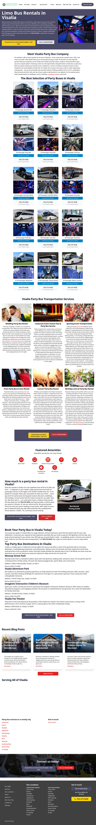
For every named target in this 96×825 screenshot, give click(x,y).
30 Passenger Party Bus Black (23, 195)
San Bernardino (6, 744)
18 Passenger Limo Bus (72, 110)
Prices (52, 4)
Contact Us (76, 4)
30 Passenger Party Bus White (48, 195)
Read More (7, 666)
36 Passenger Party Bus (23, 238)
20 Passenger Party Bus (23, 152)
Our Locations (9, 792)
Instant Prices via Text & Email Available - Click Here (38, 768)
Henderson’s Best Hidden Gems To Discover (77, 645)
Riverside (4, 741)
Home (20, 4)
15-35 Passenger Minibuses (23, 280)
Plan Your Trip (67, 4)
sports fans (79, 326)
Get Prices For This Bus (26, 113)
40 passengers (80, 422)
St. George (5, 749)
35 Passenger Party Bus (72, 195)
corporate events (53, 74)
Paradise (4, 736)
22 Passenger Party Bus (48, 152)
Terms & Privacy (9, 821)
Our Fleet (27, 4)
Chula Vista (5, 722)
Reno (3, 738)
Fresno (4, 725)
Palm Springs (6, 733)
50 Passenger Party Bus (72, 238)
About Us (58, 4)
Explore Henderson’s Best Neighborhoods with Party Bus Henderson (47, 643)
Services (34, 4)
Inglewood (5, 730)
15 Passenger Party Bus (48, 110)
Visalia (28, 815)
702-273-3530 (87, 4)
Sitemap (7, 805)
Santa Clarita (6, 747)
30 (50, 490)
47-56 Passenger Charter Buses (48, 280)
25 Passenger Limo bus (72, 152)
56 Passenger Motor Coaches (72, 280)
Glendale (4, 728)
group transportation (42, 658)
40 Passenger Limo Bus (48, 238)
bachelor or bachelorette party (14, 341)
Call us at (45, 42)
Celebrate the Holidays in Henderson (11, 645)
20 (52, 492)
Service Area (44, 4)
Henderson (29, 796)
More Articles (48, 673)
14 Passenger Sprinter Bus (23, 110)
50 (71, 70)
